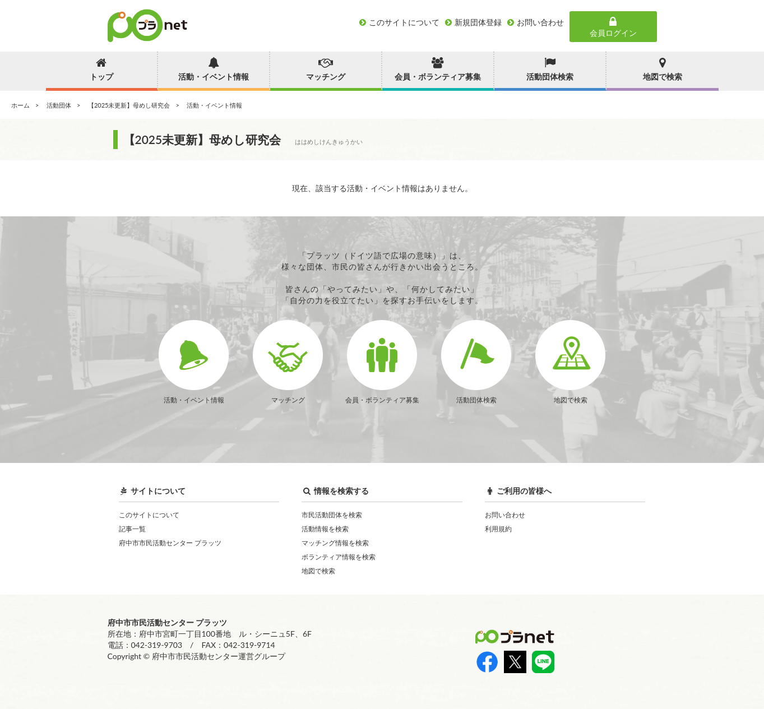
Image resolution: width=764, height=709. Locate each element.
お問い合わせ (505, 515)
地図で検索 (318, 571)
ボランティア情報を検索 (339, 557)
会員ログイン (613, 27)
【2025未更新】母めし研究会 (129, 105)
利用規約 (498, 529)
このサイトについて (149, 515)
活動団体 (59, 105)
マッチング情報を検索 (335, 543)
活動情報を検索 (325, 529)
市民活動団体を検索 (332, 515)
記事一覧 (132, 529)
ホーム (20, 105)
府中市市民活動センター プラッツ (170, 543)
